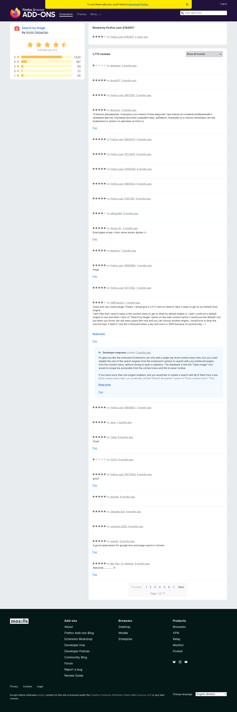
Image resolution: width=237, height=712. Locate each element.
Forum (68, 663)
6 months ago (144, 139)
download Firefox (138, 4)
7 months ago (130, 228)
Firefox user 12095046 (122, 169)
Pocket (178, 651)
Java (112, 422)
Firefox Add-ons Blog (79, 633)
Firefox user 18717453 (122, 287)
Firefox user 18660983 (122, 265)
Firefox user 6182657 (122, 36)
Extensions (66, 14)
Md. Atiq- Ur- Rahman (121, 563)
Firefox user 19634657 (122, 407)
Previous (136, 587)
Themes (81, 14)
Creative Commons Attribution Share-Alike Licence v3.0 (121, 695)
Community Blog (75, 657)
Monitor (178, 645)
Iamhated (115, 65)
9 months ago (127, 541)
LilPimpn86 (116, 213)
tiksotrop (115, 110)
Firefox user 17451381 (122, 198)
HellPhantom (117, 302)
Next (181, 587)
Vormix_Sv (115, 228)
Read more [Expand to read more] (98, 333)
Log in (223, 3)
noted (41, 695)
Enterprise (125, 639)
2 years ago (141, 36)
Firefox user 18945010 (122, 139)
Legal (40, 686)
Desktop (124, 627)
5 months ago (129, 65)
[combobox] (203, 13)
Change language (182, 694)
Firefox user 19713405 (122, 154)
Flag (94, 127)
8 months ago (125, 437)
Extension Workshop (78, 639)
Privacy (14, 686)
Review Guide (73, 675)
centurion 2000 (118, 526)
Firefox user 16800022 (122, 183)
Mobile (123, 633)
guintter (114, 496)
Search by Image (33, 28)
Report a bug (73, 669)
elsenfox (115, 250)
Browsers (179, 627)
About (68, 627)
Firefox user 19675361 (122, 95)
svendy (114, 541)
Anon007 (115, 80)
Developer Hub (74, 645)
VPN (176, 633)
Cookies (27, 686)
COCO (113, 459)
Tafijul (113, 437)
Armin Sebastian (37, 32)
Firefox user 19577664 (123, 474)
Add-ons (70, 620)
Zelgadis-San (117, 511)
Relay (176, 639)
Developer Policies (77, 651)
